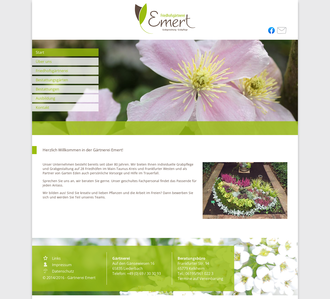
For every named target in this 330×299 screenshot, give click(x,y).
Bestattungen (47, 89)
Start (40, 52)
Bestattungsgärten (52, 79)
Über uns (44, 61)
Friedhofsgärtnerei (52, 70)
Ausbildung (45, 98)
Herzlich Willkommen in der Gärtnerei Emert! (83, 149)
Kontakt (42, 107)
